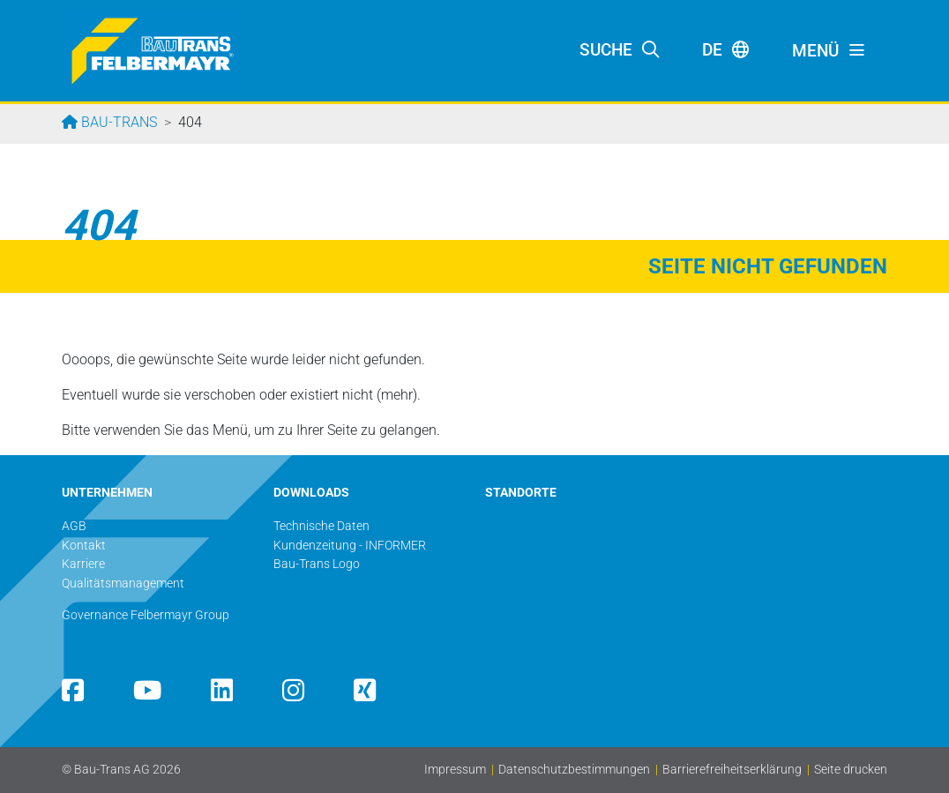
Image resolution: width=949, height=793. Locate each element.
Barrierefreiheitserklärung (732, 769)
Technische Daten (321, 526)
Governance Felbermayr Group (145, 615)
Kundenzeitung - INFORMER (349, 545)
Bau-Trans (117, 122)
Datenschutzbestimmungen (574, 769)
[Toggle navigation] (829, 51)
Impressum (455, 769)
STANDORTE (521, 492)
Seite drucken (850, 769)
